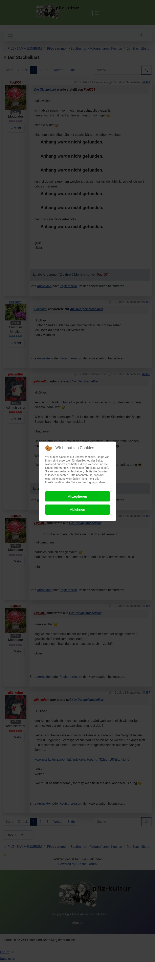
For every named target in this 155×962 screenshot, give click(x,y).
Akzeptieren (77, 496)
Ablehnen (77, 509)
